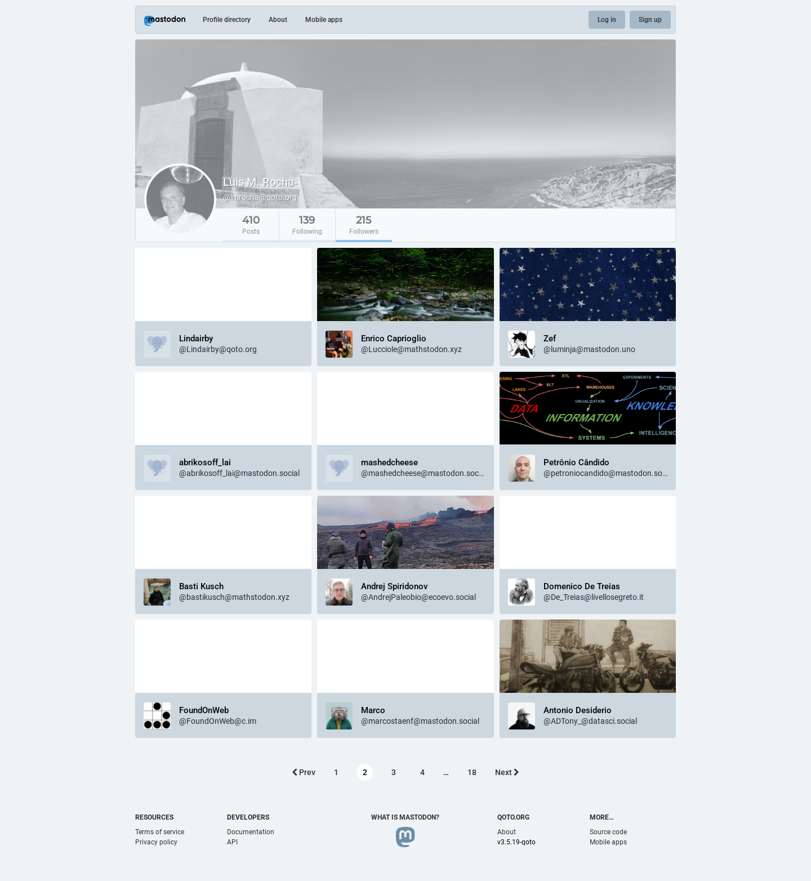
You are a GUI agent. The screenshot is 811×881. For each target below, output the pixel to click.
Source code (608, 832)
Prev (303, 772)
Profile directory (227, 20)
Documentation (250, 832)
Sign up (650, 20)
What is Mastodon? (405, 817)
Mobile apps (323, 20)
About (278, 20)
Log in (607, 20)
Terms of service (159, 832)
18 (471, 772)
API (232, 842)
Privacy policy (156, 842)
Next (507, 772)
